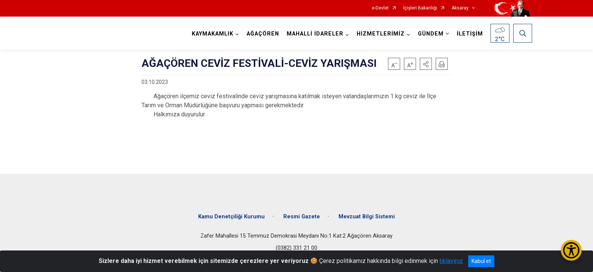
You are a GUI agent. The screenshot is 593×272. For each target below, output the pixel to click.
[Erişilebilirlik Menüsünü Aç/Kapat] (571, 250)
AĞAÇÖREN (263, 34)
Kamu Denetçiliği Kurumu (231, 216)
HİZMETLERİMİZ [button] (381, 34)
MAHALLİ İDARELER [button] (315, 34)
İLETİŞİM (470, 34)
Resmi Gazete (301, 216)
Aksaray (460, 8)
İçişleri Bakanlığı (420, 8)
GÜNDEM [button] (431, 34)
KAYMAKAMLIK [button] (212, 34)
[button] (426, 64)
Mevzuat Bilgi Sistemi (366, 216)
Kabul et (481, 261)
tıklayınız (451, 260)
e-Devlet (380, 8)
